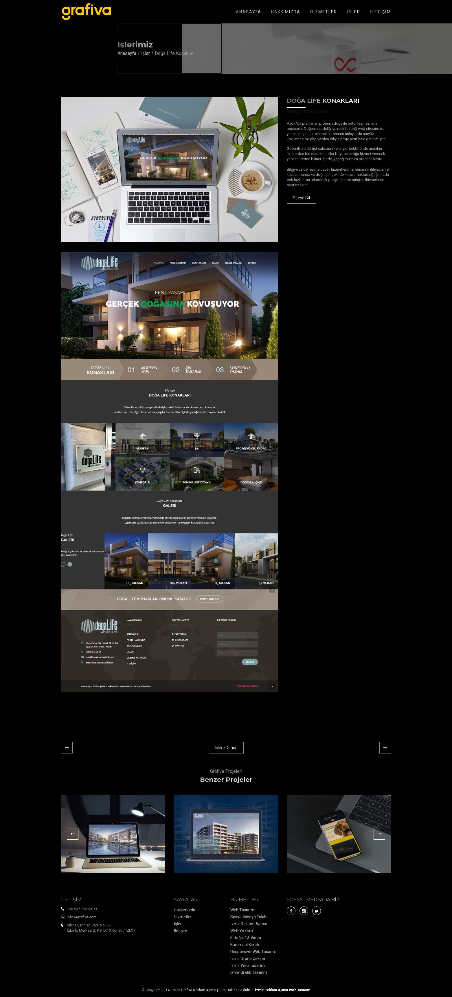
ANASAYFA (248, 12)
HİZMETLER (323, 12)
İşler (145, 53)
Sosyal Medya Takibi (248, 917)
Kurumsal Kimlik (244, 944)
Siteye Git (301, 198)
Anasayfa (126, 53)
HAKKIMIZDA (285, 12)
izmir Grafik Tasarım (248, 972)
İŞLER (353, 12)
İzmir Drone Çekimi (247, 958)
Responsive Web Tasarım (253, 951)
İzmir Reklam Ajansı (248, 924)
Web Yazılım (241, 930)
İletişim (180, 930)
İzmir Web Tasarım (247, 965)
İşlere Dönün (226, 747)
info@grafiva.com (82, 917)
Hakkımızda (184, 910)
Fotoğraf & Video (245, 937)
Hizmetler (183, 917)
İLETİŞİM (380, 12)
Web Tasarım (242, 910)
